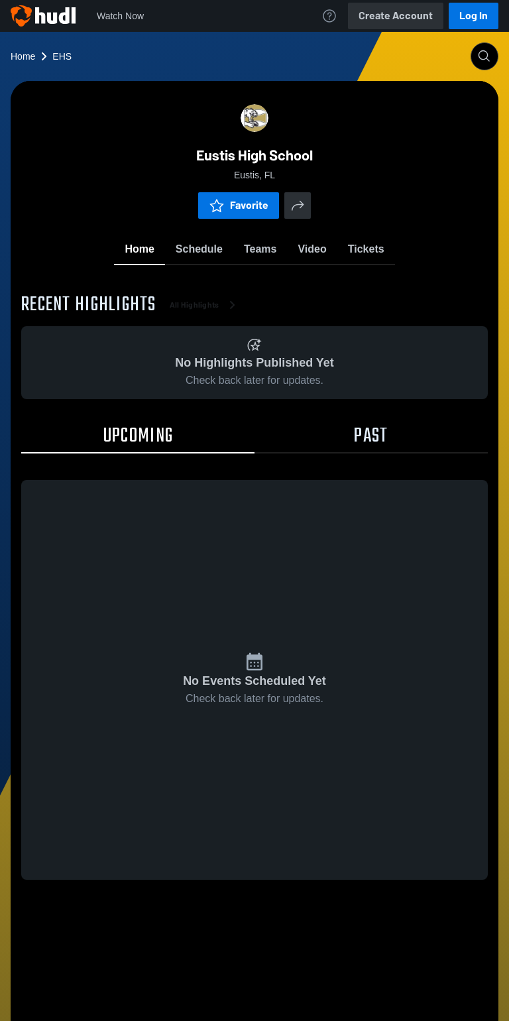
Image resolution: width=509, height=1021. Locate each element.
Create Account (396, 16)
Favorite (238, 205)
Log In (473, 16)
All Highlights (205, 305)
